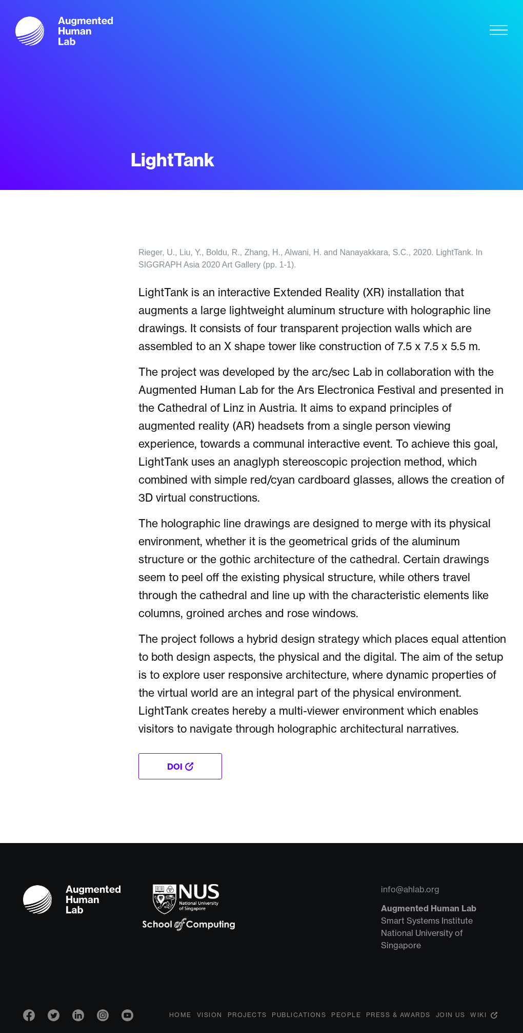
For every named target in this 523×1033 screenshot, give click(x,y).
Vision (210, 1015)
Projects (247, 1015)
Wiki (478, 1015)
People (346, 1015)
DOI (175, 766)
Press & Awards (398, 1015)
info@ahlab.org (410, 889)
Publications (299, 1015)
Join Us (451, 1015)
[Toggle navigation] (499, 30)
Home (180, 1015)
